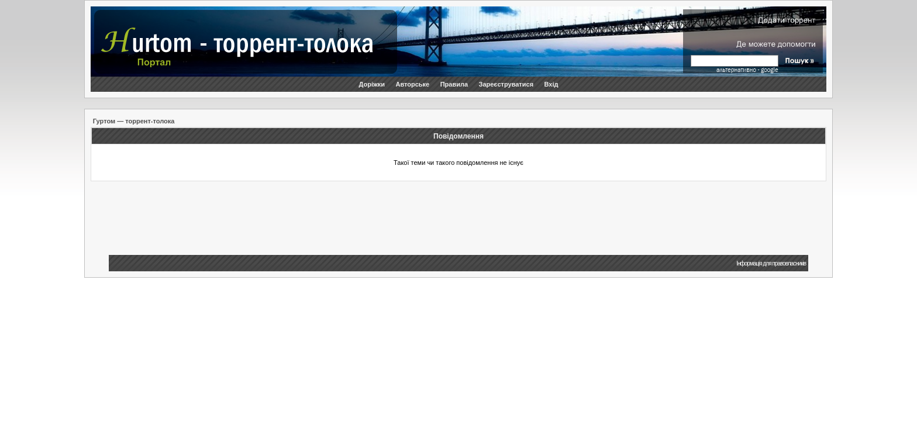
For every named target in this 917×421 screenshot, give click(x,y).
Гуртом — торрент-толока (134, 121)
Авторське (412, 84)
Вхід (551, 84)
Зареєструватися (506, 84)
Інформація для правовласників (771, 263)
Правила (454, 84)
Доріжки (371, 84)
